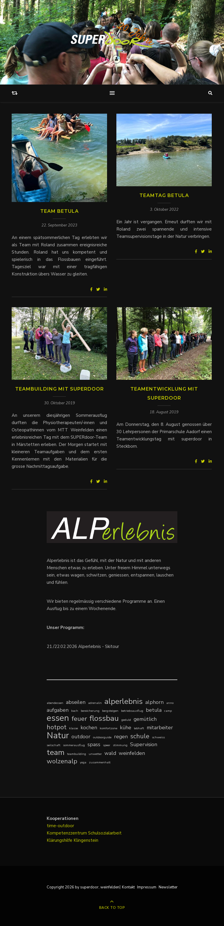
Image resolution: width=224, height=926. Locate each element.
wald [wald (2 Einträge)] (110, 753)
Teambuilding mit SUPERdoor (59, 389)
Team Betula (59, 211)
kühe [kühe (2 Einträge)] (125, 727)
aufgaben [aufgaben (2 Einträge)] (58, 710)
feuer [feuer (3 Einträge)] (79, 718)
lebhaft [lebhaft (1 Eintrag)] (139, 728)
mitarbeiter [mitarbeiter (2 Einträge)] (160, 727)
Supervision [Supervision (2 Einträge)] (143, 744)
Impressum (146, 887)
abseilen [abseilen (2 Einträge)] (75, 702)
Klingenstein (86, 840)
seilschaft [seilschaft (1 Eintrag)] (53, 745)
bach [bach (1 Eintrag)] (74, 711)
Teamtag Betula (164, 195)
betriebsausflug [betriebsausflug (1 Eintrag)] (132, 711)
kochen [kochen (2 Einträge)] (88, 727)
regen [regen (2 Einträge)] (121, 736)
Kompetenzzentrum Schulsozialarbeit (84, 833)
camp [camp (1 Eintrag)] (168, 711)
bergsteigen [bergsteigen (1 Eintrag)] (110, 711)
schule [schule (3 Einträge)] (139, 736)
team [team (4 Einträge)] (55, 752)
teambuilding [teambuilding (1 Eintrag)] (76, 754)
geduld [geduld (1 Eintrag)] (126, 720)
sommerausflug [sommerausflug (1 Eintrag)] (74, 745)
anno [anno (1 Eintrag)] (170, 703)
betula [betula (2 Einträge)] (154, 710)
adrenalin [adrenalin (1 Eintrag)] (95, 703)
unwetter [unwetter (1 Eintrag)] (95, 754)
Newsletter (168, 887)
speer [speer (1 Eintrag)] (106, 745)
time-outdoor (60, 826)
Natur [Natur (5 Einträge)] (58, 735)
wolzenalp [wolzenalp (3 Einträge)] (62, 761)
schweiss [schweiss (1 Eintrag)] (158, 737)
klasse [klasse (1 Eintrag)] (73, 728)
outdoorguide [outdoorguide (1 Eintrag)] (102, 737)
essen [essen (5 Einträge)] (58, 718)
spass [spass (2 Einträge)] (94, 744)
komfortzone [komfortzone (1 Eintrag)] (108, 728)
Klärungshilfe (60, 840)
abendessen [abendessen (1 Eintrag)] (55, 703)
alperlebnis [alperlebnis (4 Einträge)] (123, 701)
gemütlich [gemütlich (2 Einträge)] (145, 719)
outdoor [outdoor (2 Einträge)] (80, 736)
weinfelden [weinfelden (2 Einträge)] (132, 753)
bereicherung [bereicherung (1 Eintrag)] (90, 711)
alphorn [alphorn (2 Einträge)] (154, 702)
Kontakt (128, 887)
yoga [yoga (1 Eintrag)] (83, 762)
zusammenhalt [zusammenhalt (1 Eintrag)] (100, 762)
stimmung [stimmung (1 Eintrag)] (120, 745)
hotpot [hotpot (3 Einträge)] (56, 727)
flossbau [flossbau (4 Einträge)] (104, 718)
